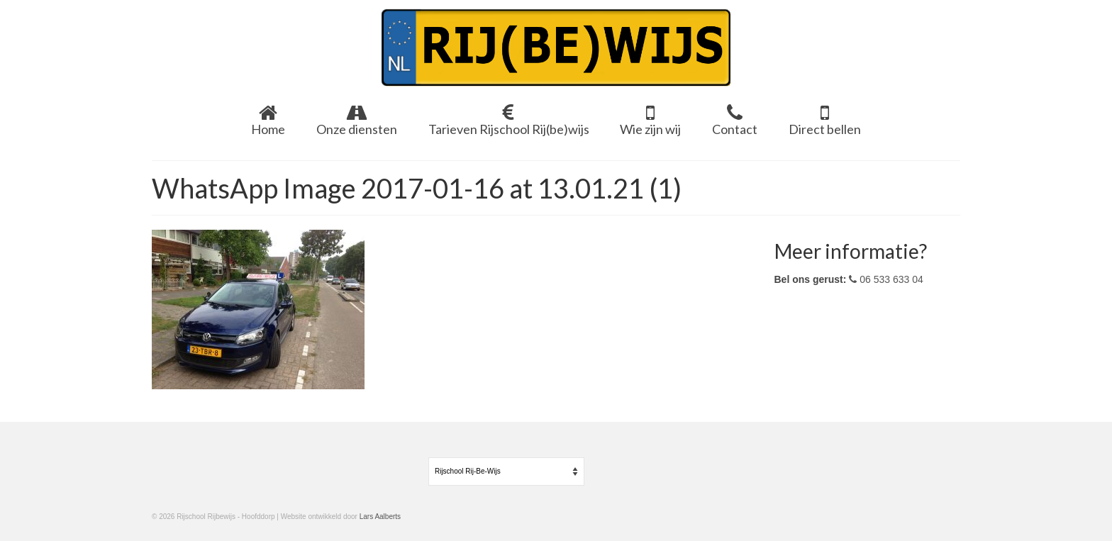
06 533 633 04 (886, 279)
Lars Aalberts (380, 516)
